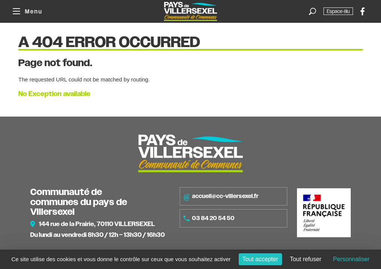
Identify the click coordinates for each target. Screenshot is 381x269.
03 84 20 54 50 (209, 218)
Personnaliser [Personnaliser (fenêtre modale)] (351, 259)
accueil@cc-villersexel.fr (220, 196)
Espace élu (338, 11)
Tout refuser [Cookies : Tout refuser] (305, 259)
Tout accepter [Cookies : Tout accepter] (260, 259)
